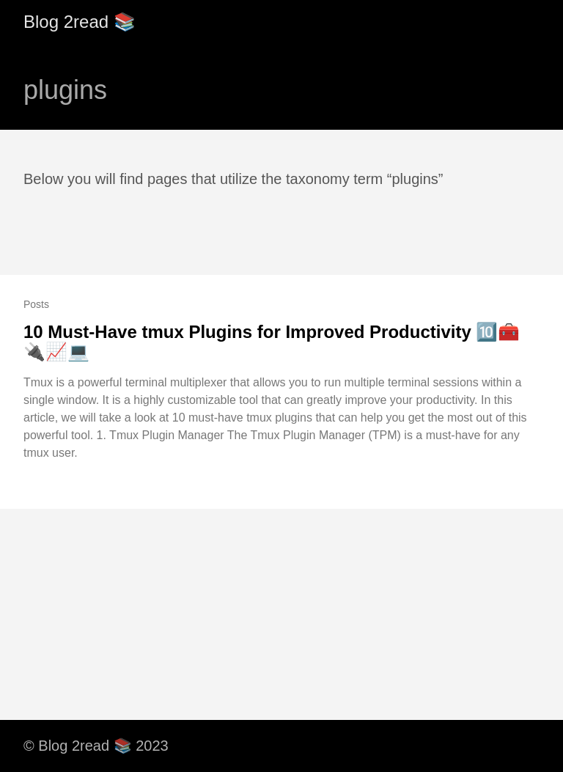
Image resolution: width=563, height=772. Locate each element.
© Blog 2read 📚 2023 (96, 746)
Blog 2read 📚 (79, 22)
